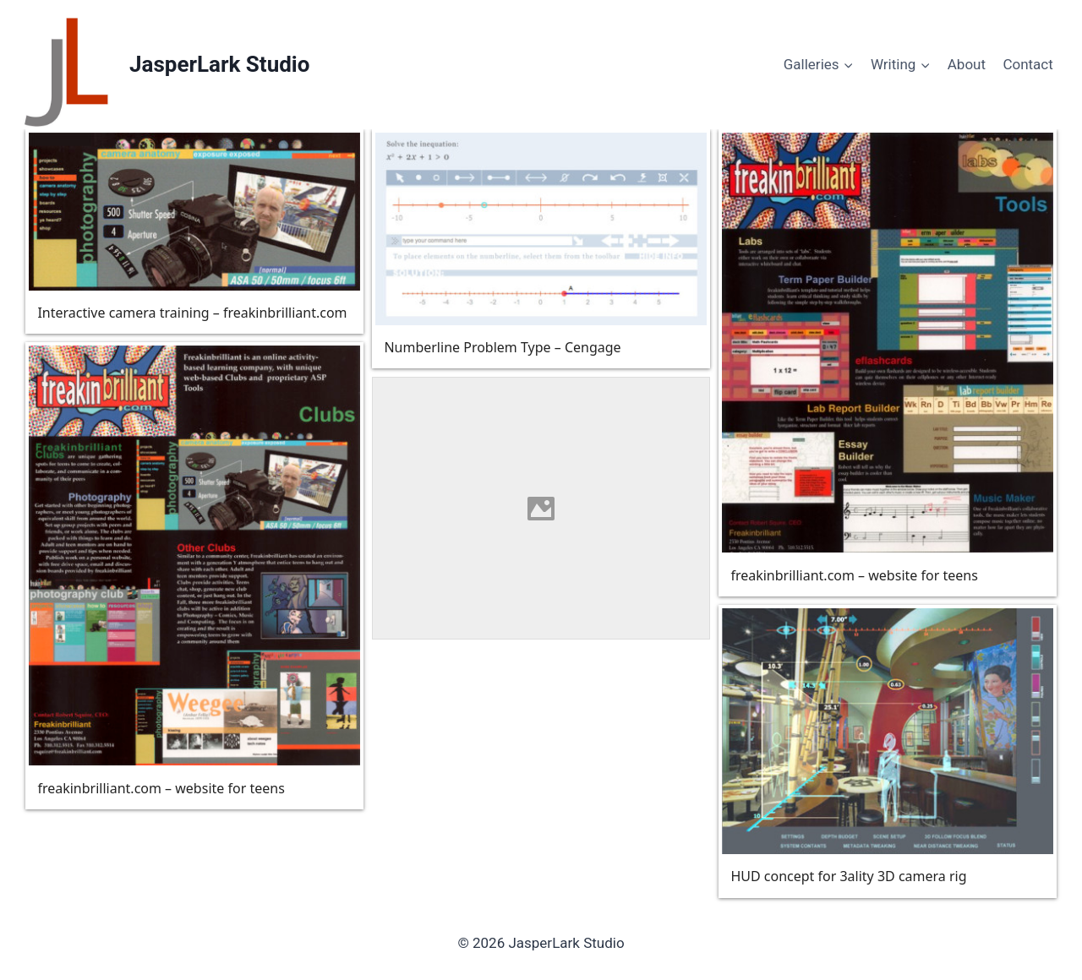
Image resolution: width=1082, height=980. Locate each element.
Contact (1027, 64)
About (967, 64)
